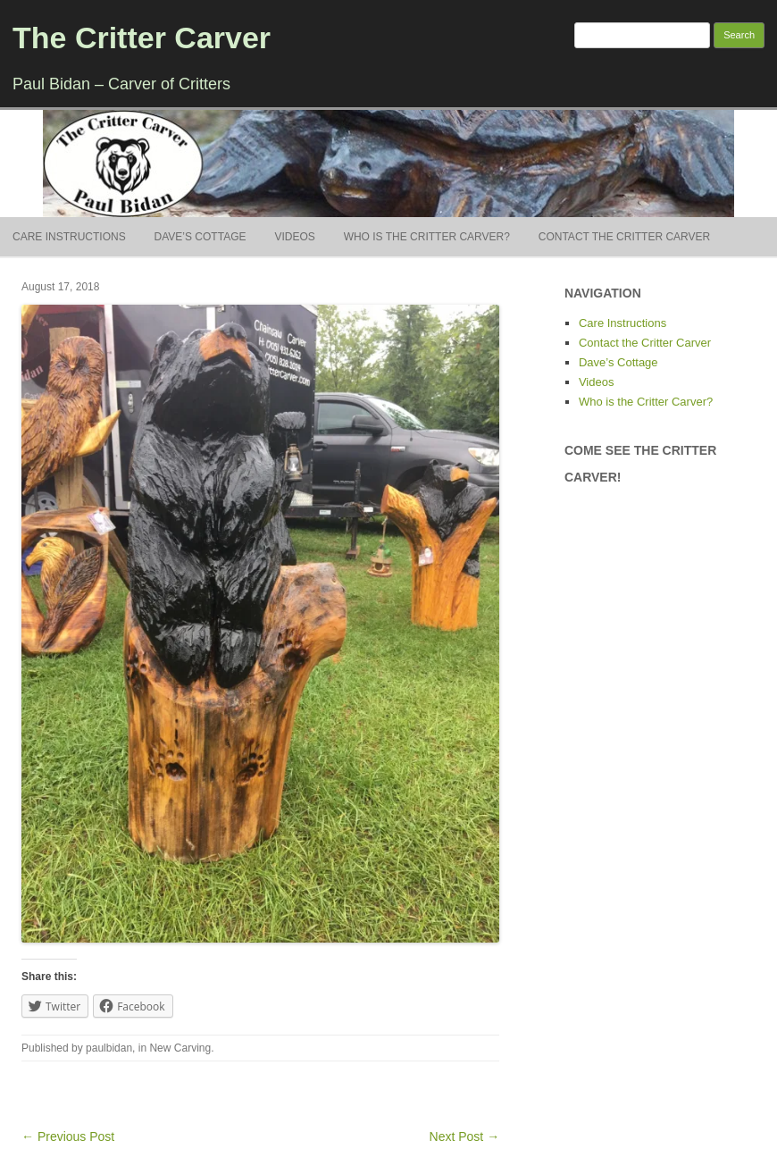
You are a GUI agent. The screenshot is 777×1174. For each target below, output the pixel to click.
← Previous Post (67, 1136)
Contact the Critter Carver (624, 237)
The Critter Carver (142, 38)
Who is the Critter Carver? (427, 237)
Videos (294, 237)
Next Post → (465, 1136)
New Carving (180, 1048)
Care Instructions (69, 237)
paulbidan (109, 1048)
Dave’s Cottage (200, 237)
